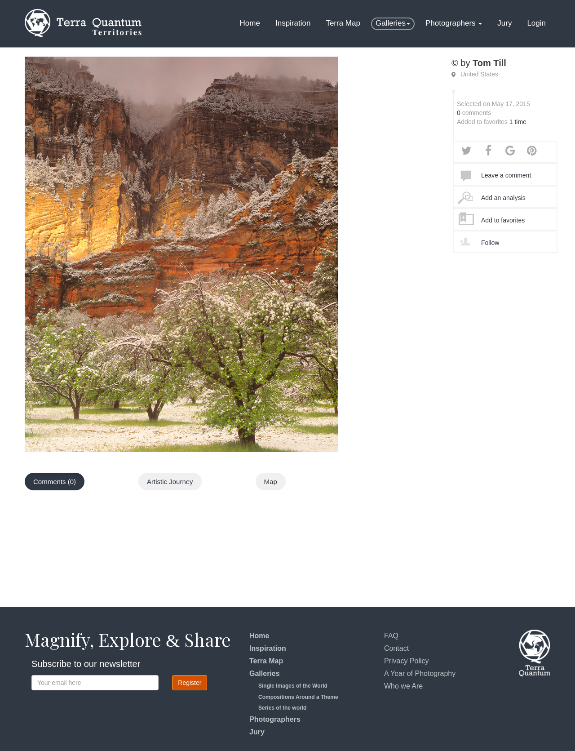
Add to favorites (503, 220)
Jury (504, 23)
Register (189, 682)
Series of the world (282, 708)
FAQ (391, 636)
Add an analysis (503, 197)
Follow (490, 242)
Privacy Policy (406, 661)
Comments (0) (54, 481)
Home (250, 23)
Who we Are (403, 686)
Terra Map (343, 23)
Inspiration (292, 23)
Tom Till (489, 63)
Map (270, 481)
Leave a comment (506, 175)
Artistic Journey (170, 481)
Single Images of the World (292, 686)
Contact (396, 648)
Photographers (453, 23)
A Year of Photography (420, 673)
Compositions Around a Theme (298, 697)
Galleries (393, 23)
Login (536, 23)
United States (479, 74)
